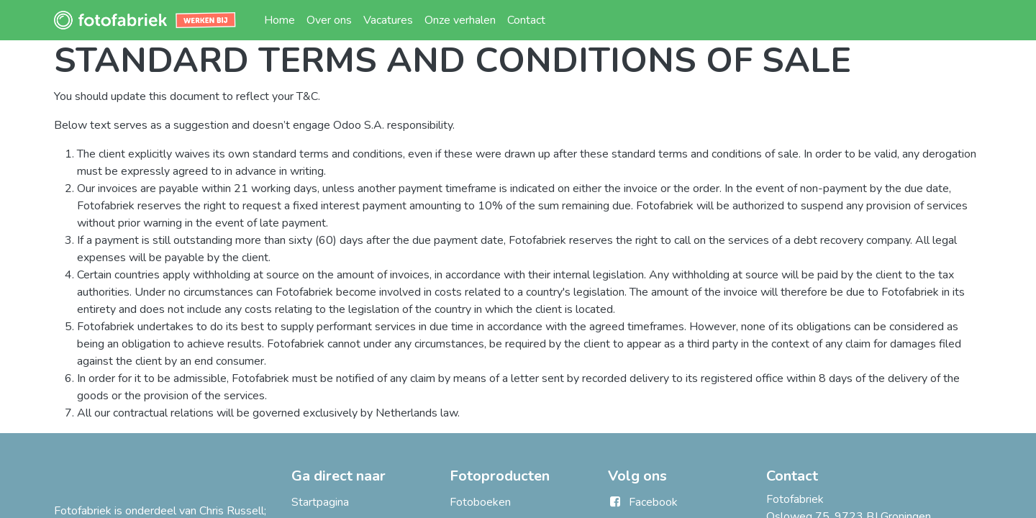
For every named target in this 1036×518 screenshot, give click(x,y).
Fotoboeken (480, 502)
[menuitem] (279, 20)
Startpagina (320, 502)
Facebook (653, 502)
